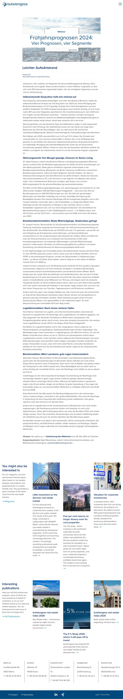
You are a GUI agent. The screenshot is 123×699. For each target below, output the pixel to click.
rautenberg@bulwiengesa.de (60, 443)
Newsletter (28, 695)
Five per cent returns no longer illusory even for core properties (76, 519)
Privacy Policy (105, 695)
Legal (97, 695)
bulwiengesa (20, 4)
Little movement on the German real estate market (45, 497)
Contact (14, 695)
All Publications (12, 616)
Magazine (10, 501)
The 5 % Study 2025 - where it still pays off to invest (75, 637)
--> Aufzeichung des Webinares (57, 436)
